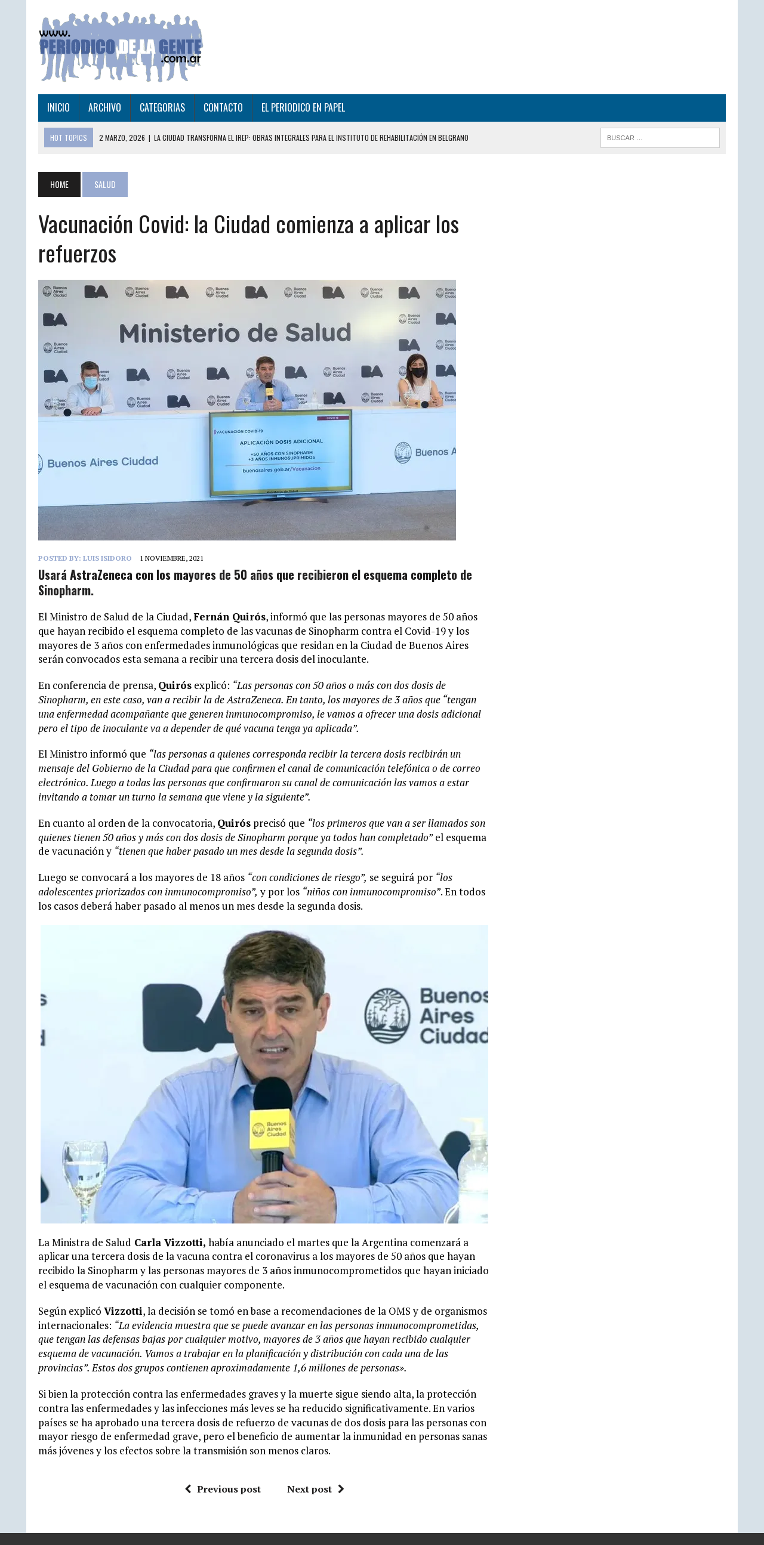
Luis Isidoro (107, 558)
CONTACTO (223, 107)
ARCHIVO (104, 107)
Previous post (222, 1488)
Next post (315, 1488)
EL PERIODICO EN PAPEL (303, 107)
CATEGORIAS (162, 107)
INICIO (58, 107)
